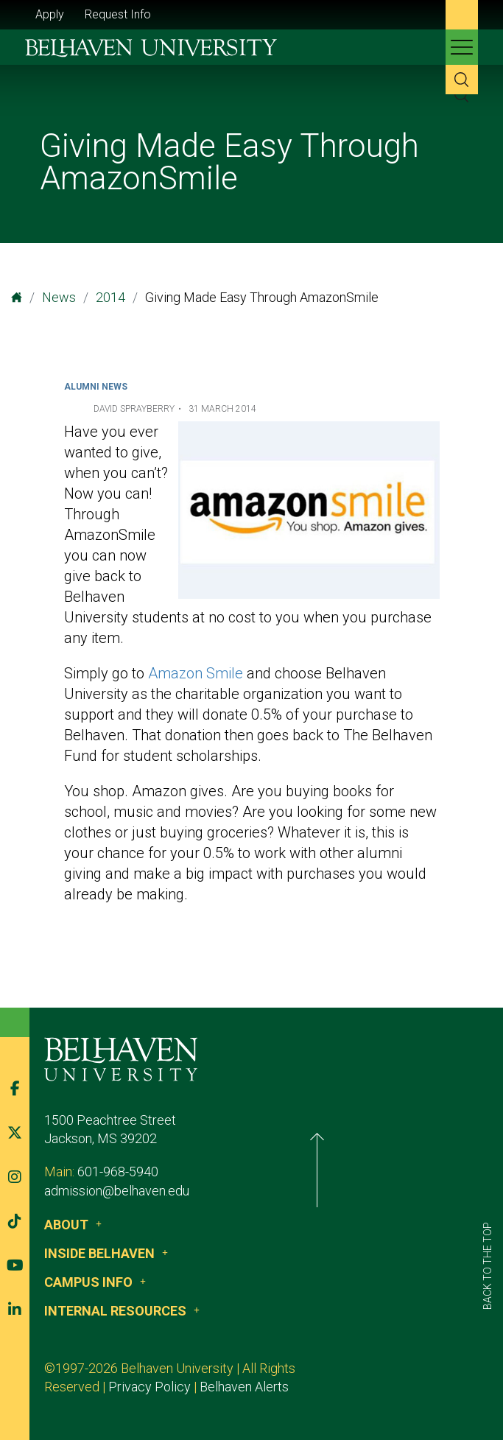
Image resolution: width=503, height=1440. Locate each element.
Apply (49, 14)
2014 (110, 297)
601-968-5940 (141, 1171)
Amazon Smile (195, 673)
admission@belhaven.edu (140, 1190)
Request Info (118, 14)
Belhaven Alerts (157, 1386)
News (59, 297)
